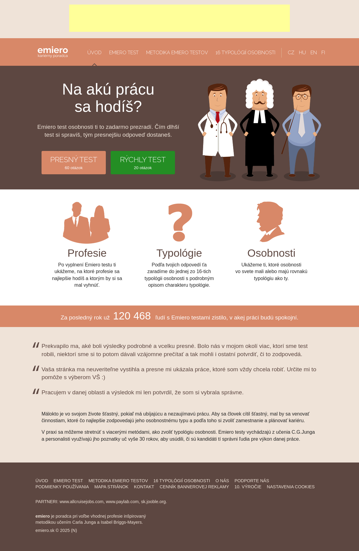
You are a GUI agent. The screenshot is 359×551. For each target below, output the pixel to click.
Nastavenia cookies (291, 486)
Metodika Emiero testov (177, 52)
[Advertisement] (179, 18)
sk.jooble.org (153, 501)
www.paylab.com (122, 501)
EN (313, 52)
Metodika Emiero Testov (118, 480)
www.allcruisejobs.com (81, 501)
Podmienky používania (62, 486)
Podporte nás (251, 480)
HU (302, 52)
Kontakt (144, 486)
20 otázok (143, 162)
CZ (291, 52)
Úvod (94, 52)
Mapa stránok (111, 486)
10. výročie (247, 486)
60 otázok (74, 162)
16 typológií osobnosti (245, 52)
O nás (222, 480)
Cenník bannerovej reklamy (194, 486)
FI (323, 52)
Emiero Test (124, 52)
